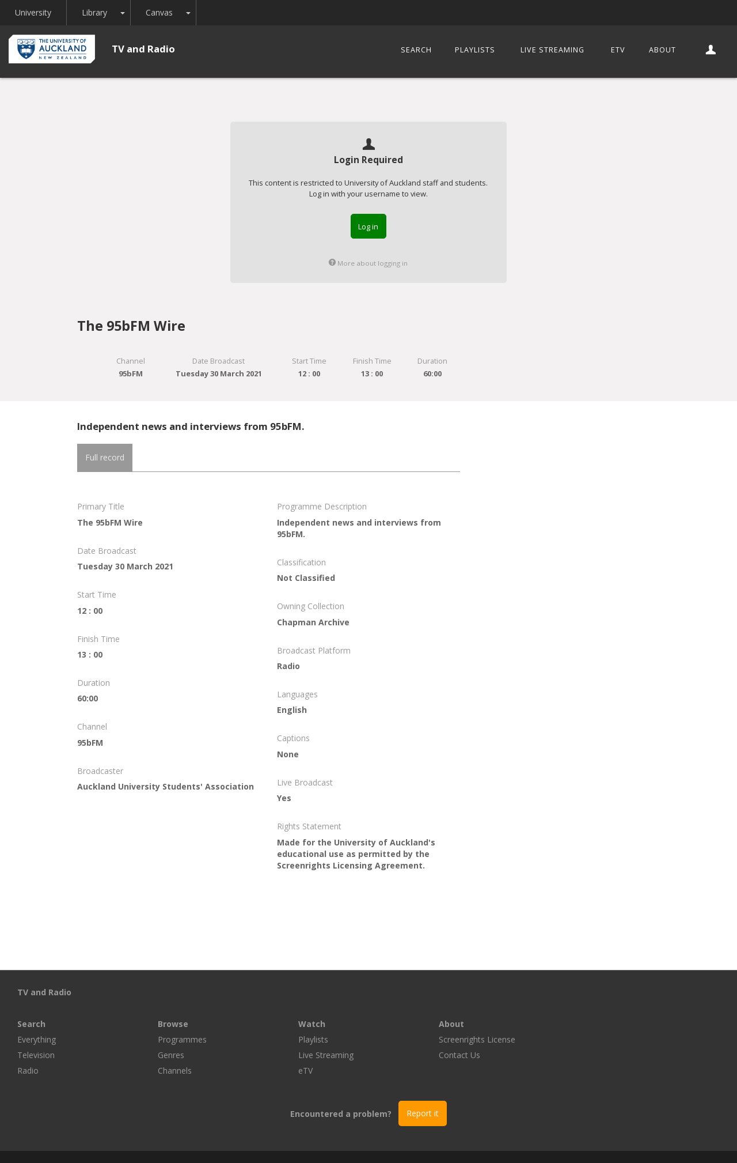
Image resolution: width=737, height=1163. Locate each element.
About (662, 50)
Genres (311, 1023)
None (288, 754)
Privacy (462, 1140)
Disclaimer (509, 1140)
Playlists (475, 50)
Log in (368, 226)
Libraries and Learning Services (253, 1140)
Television (176, 1023)
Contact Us (600, 1023)
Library (94, 12)
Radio (168, 1038)
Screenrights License (617, 1007)
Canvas (159, 12)
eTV (618, 50)
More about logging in (368, 263)
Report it (423, 1081)
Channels (315, 1038)
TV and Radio (143, 48)
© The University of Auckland (380, 1140)
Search (416, 50)
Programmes (322, 1007)
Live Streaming (552, 50)
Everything (177, 1007)
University (33, 12)
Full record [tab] (104, 457)
